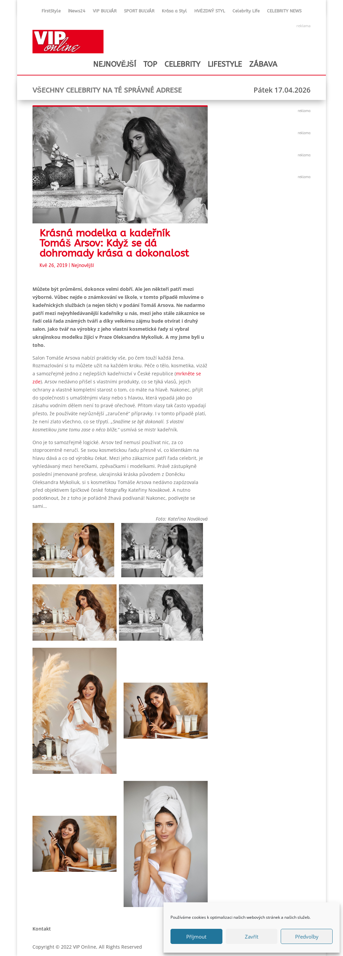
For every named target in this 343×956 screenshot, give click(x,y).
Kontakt (41, 928)
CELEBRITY (182, 64)
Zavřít (251, 936)
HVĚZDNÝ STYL (209, 12)
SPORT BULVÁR (139, 12)
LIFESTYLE (225, 64)
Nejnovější (82, 265)
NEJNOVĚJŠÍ (114, 64)
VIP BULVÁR (105, 12)
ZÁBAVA (263, 64)
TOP (150, 64)
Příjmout (196, 936)
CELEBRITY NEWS (284, 12)
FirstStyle (51, 12)
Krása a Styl (174, 12)
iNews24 (76, 12)
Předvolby (307, 936)
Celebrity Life (246, 12)
